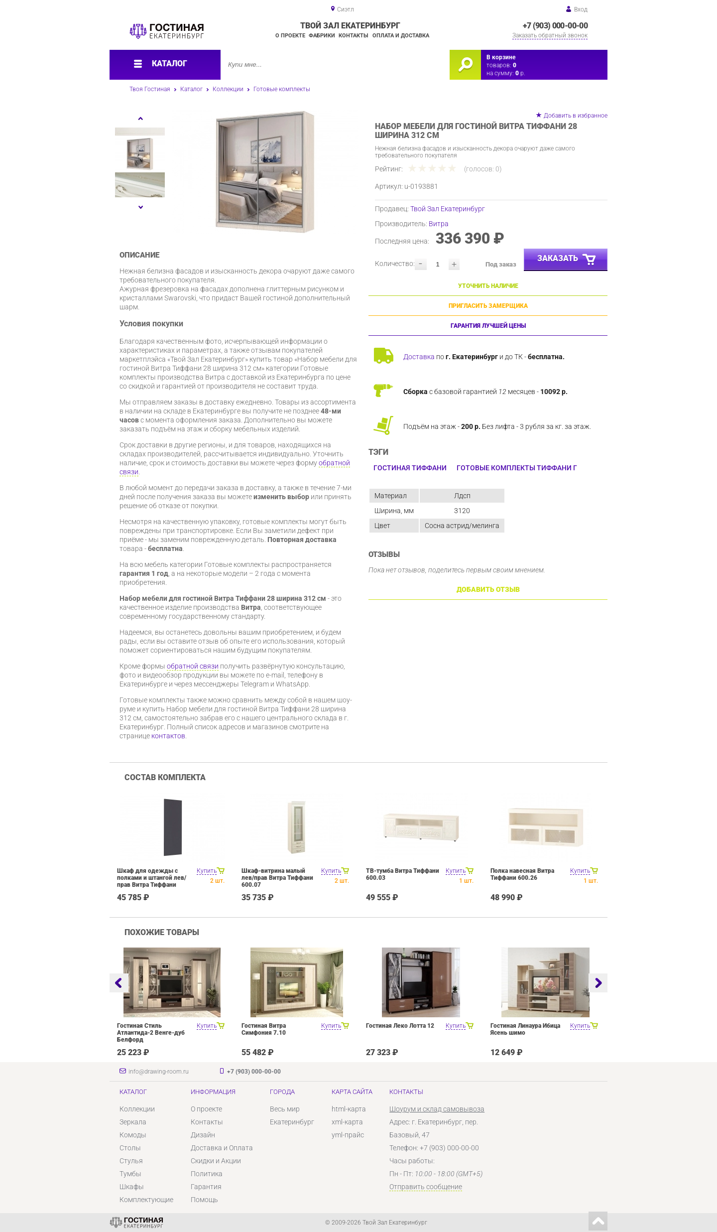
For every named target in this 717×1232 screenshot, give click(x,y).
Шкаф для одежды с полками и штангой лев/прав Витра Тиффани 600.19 (151, 881)
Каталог (191, 89)
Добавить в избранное (575, 115)
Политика (207, 1174)
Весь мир (285, 1109)
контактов (168, 736)
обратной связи (193, 666)
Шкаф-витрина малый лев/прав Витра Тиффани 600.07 (277, 877)
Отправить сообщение (425, 1187)
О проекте (290, 35)
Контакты (353, 35)
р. (520, 73)
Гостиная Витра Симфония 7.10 (263, 1029)
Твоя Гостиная (149, 89)
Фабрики (322, 35)
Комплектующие (146, 1200)
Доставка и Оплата (222, 1148)
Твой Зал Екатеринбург (447, 209)
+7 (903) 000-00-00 (555, 25)
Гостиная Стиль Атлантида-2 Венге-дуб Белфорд (151, 1032)
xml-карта (347, 1122)
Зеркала (133, 1122)
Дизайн (203, 1135)
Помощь (204, 1200)
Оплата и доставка (400, 35)
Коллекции (228, 89)
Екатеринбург (292, 1122)
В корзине (500, 57)
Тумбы (130, 1174)
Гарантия (206, 1187)
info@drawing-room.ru (158, 1071)
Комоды (133, 1135)
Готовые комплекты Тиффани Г (517, 468)
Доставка (419, 357)
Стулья (131, 1161)
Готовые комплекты (281, 89)
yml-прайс (348, 1135)
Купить (207, 870)
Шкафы (132, 1187)
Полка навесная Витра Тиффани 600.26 (522, 874)
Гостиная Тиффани (410, 468)
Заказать (567, 260)
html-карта (349, 1109)
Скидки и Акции (216, 1161)
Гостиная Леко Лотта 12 (400, 1025)
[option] (265, 172)
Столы (130, 1148)
